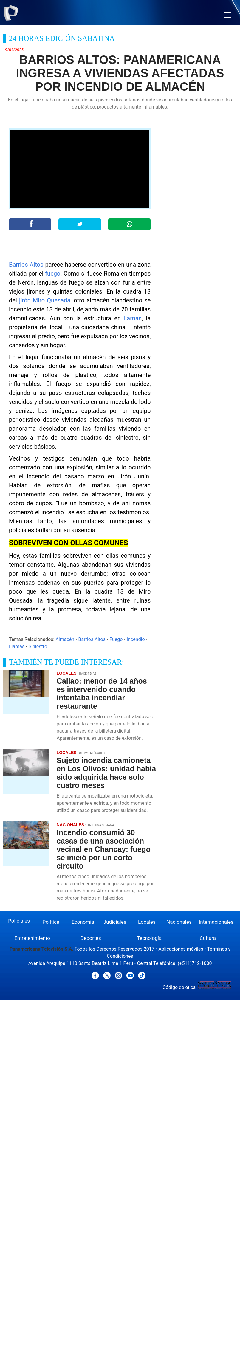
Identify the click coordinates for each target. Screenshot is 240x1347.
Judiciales (114, 922)
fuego (52, 273)
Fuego (116, 639)
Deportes (90, 938)
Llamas (16, 646)
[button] (227, 15)
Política (51, 922)
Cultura (208, 938)
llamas (133, 318)
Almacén (64, 639)
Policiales (19, 921)
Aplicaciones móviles (180, 949)
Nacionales (179, 922)
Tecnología (149, 938)
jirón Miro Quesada (44, 300)
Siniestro (38, 646)
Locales (147, 922)
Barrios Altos (26, 264)
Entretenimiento (32, 938)
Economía (83, 922)
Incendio (136, 639)
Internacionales (216, 922)
